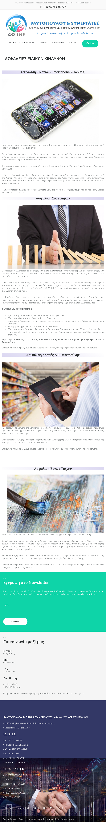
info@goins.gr (9, 653)
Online (90, 43)
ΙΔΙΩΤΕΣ (43, 42)
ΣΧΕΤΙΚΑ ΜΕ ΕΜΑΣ (27, 42)
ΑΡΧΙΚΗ (12, 42)
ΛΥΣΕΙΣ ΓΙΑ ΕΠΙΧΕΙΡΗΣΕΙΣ (16, 775)
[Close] (102, 819)
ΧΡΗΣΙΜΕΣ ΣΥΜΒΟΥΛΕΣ (15, 762)
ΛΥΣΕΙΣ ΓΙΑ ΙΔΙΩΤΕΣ (13, 740)
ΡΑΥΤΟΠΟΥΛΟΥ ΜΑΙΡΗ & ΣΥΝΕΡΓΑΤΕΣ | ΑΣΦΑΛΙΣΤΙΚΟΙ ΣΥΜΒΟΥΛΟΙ (45, 717)
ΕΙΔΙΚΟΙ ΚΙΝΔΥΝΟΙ (13, 797)
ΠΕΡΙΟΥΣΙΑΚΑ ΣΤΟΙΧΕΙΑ (15, 780)
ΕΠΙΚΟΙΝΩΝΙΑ (74, 42)
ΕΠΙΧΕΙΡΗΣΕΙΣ (58, 42)
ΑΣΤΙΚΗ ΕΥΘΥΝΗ (12, 754)
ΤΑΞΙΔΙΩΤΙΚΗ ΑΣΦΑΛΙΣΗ (15, 758)
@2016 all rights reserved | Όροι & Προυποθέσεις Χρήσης (30, 723)
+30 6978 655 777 (55, 6)
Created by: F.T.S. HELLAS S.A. (18, 728)
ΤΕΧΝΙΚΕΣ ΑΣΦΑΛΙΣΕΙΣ (15, 793)
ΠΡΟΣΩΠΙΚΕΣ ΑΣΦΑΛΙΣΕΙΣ (16, 745)
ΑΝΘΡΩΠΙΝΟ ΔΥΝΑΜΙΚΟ (15, 784)
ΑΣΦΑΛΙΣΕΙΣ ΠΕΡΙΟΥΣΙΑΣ (16, 749)
